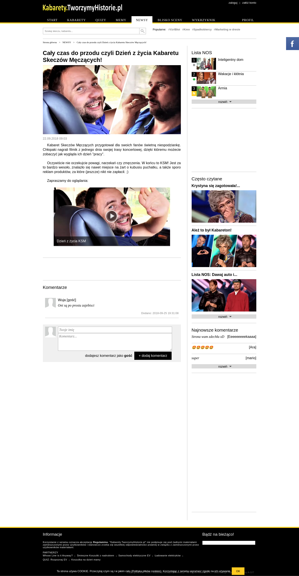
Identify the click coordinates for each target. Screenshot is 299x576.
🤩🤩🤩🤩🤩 (202, 347)
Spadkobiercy (203, 29)
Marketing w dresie (227, 29)
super (195, 358)
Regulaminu (100, 542)
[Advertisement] (111, 268)
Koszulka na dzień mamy (85, 559)
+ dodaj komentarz (153, 355)
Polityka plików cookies (146, 571)
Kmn (187, 29)
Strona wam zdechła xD (208, 336)
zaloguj (233, 2)
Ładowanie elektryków (168, 555)
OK (238, 571)
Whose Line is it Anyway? (58, 555)
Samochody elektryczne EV (134, 555)
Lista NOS (202, 52)
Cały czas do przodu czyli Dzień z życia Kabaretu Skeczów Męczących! (112, 42)
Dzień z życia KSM (71, 241)
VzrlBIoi (175, 29)
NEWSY (67, 42)
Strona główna (50, 42)
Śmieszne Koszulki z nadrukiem (95, 555)
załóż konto (249, 2)
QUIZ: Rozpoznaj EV (55, 559)
